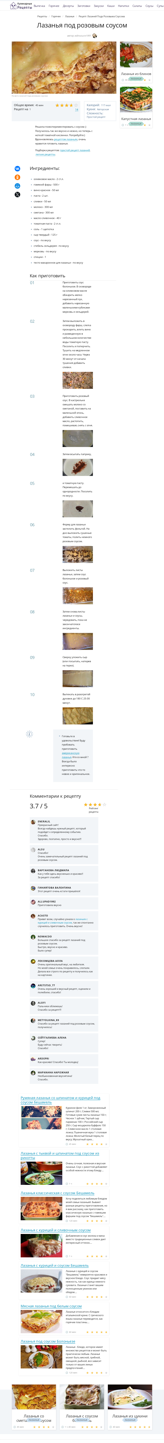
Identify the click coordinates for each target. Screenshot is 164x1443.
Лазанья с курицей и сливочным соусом (56, 1230)
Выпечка (39, 6)
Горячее (54, 6)
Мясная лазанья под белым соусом (51, 1306)
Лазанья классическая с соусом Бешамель (57, 1192)
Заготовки (83, 6)
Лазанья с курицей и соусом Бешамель (55, 1265)
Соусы (149, 6)
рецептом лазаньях (65, 139)
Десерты (68, 6)
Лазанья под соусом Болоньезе (48, 1341)
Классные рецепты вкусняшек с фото (21, 5)
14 (76, 109)
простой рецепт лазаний (75, 150)
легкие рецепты (45, 154)
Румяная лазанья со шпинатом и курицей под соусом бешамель (60, 1099)
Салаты (137, 6)
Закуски (99, 6)
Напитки (123, 6)
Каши (110, 6)
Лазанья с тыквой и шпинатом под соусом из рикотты (60, 1155)
